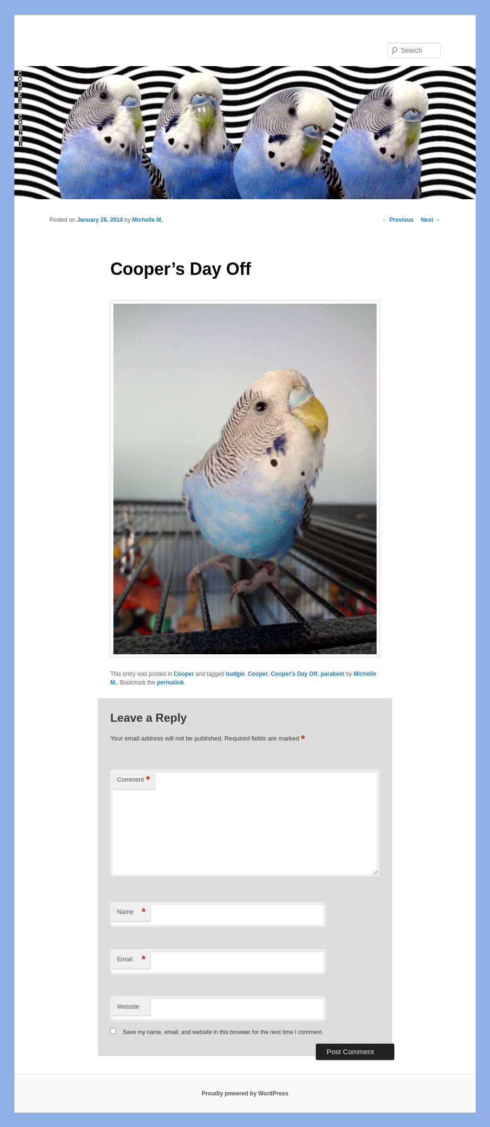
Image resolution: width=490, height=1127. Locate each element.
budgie (235, 674)
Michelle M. (147, 219)
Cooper (184, 674)
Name (131, 912)
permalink (170, 682)
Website (128, 1006)
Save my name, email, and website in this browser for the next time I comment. (223, 1032)
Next (430, 219)
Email (131, 960)
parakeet (332, 674)
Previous (397, 219)
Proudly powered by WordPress (244, 1093)
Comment (133, 780)
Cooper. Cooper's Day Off (283, 674)
